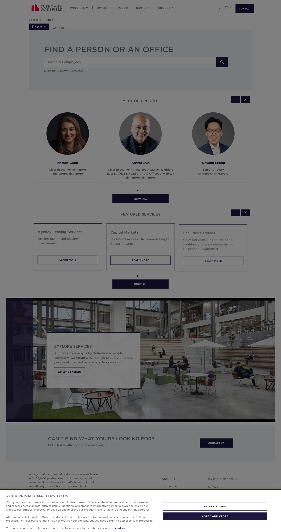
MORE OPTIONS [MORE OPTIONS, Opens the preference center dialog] (215, 506)
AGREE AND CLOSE (215, 516)
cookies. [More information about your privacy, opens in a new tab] (120, 528)
